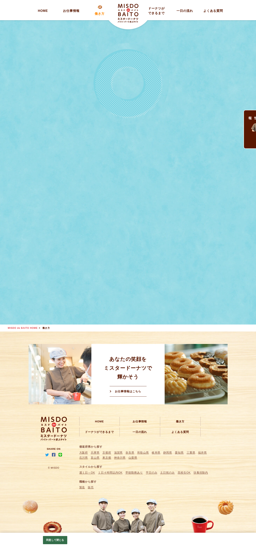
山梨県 (132, 457)
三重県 (191, 452)
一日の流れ (184, 10)
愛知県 (179, 452)
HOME (43, 10)
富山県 (95, 457)
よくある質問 (213, 10)
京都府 (106, 452)
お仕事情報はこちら (128, 391)
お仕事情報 (71, 10)
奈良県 (130, 452)
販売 (91, 487)
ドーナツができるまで (99, 431)
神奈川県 (120, 457)
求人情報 (250, 114)
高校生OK (184, 472)
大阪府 (83, 452)
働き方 (100, 13)
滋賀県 (118, 452)
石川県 (83, 457)
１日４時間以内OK (110, 472)
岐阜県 (156, 452)
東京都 (106, 457)
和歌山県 (143, 452)
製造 (82, 487)
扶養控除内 (201, 472)
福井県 (202, 452)
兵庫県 (95, 452)
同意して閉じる (55, 540)
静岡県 (167, 452)
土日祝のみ (167, 472)
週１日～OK (87, 472)
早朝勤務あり (134, 472)
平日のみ (151, 472)
